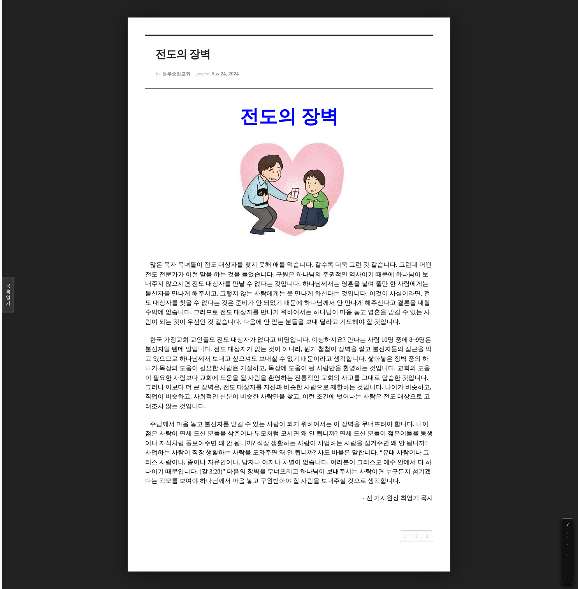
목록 (8, 294)
